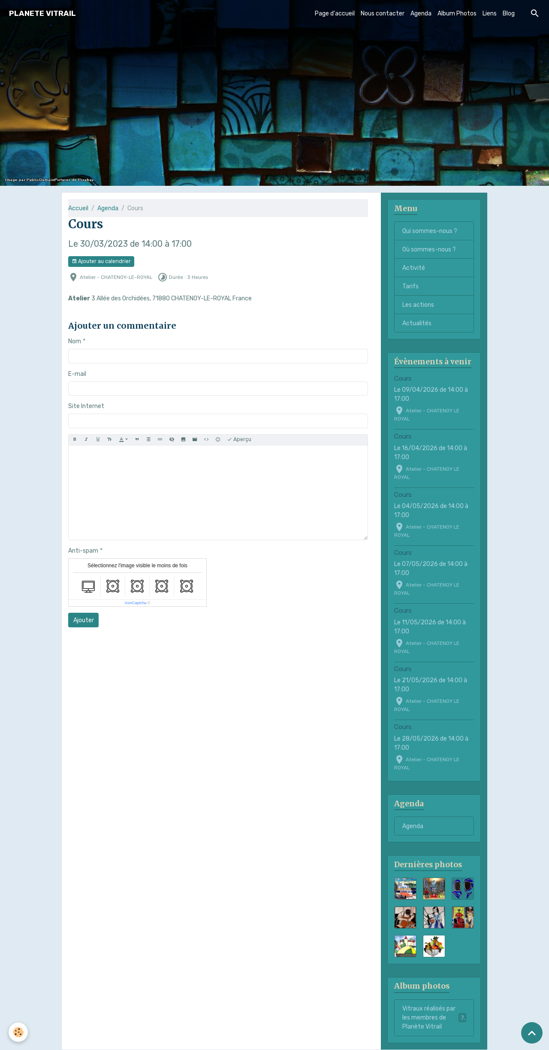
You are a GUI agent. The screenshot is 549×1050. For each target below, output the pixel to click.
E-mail (77, 374)
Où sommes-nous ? (429, 249)
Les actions (418, 305)
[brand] (42, 13)
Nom (74, 341)
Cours (403, 378)
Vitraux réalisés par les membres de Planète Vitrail (434, 1017)
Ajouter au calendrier (101, 261)
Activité (413, 268)
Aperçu (239, 439)
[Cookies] (18, 1032)
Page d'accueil (335, 13)
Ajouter (83, 620)
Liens (490, 13)
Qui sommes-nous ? (429, 231)
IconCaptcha (136, 603)
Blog (509, 13)
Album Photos (457, 13)
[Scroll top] (532, 1033)
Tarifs (410, 286)
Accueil (78, 208)
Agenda (420, 13)
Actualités (416, 323)
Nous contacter (382, 13)
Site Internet (86, 406)
